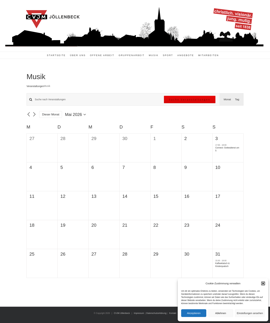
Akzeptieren (193, 313)
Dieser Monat (50, 114)
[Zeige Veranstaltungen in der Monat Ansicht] (227, 99)
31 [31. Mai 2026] (217, 254)
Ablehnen (220, 313)
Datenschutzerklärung (156, 313)
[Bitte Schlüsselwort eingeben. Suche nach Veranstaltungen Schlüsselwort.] (97, 99)
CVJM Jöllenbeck (122, 313)
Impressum (139, 313)
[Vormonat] (29, 114)
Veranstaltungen (35, 86)
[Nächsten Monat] (34, 114)
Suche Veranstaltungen (189, 99)
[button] (263, 283)
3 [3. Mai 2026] (216, 138)
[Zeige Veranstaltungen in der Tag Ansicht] (237, 99)
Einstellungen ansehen (250, 313)
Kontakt (172, 313)
